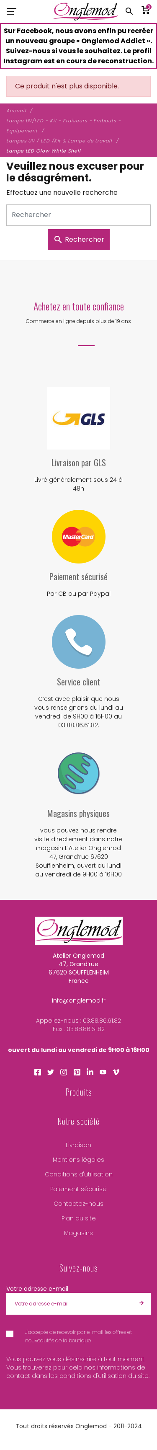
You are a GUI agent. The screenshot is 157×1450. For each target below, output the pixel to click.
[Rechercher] (78, 215)
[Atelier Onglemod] (85, 11)
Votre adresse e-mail (37, 1289)
